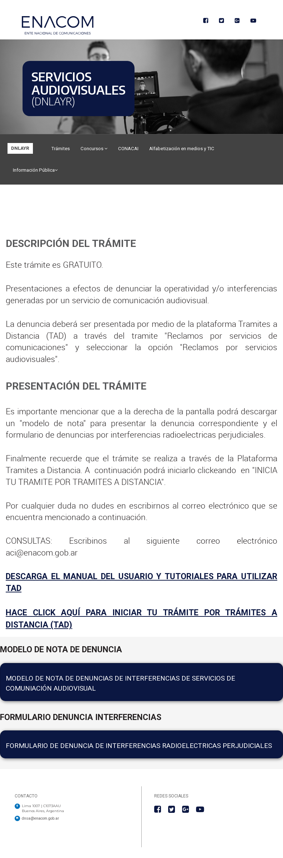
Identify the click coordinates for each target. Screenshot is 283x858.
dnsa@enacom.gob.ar (40, 818)
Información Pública (35, 170)
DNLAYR (20, 148)
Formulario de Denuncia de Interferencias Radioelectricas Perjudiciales (139, 746)
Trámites (60, 148)
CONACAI (128, 148)
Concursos (93, 148)
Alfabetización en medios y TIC (181, 148)
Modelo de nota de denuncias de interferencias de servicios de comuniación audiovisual (120, 683)
